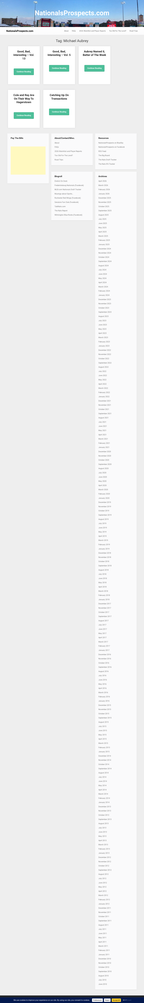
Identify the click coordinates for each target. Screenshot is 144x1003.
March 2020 (103, 490)
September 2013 (104, 819)
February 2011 (104, 950)
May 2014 (102, 785)
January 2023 (103, 346)
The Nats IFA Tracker (106, 164)
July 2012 (102, 878)
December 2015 (104, 705)
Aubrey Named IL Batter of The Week (88, 55)
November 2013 (104, 811)
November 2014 (104, 760)
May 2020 (102, 481)
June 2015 (102, 730)
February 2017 (104, 646)
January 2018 (103, 599)
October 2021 (103, 409)
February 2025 (104, 240)
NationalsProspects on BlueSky (110, 143)
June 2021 (102, 426)
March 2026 (103, 185)
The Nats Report (61, 211)
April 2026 (102, 181)
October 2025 (103, 206)
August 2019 (103, 519)
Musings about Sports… (64, 194)
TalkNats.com (60, 206)
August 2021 (103, 418)
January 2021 (103, 447)
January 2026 (103, 194)
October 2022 (103, 359)
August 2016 (103, 671)
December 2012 (104, 857)
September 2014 (104, 769)
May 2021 (102, 430)
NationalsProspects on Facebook (111, 147)
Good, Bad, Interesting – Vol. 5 (55, 55)
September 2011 (104, 921)
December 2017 (104, 604)
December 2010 (104, 959)
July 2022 (102, 371)
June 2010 (102, 984)
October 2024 (103, 257)
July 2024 (102, 270)
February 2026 (104, 189)
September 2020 (104, 464)
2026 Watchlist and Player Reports (92, 31)
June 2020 (102, 477)
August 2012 (103, 874)
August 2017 (103, 621)
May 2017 (102, 633)
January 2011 (103, 955)
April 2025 (102, 232)
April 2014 (102, 790)
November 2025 (104, 202)
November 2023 (104, 304)
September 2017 (104, 616)
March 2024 (103, 287)
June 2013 (102, 832)
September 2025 (104, 211)
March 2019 (103, 540)
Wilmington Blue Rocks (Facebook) (68, 215)
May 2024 (102, 278)
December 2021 (104, 401)
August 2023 (103, 316)
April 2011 (102, 942)
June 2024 (102, 274)
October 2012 (103, 866)
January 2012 (103, 904)
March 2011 (103, 946)
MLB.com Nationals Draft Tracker (68, 189)
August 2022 (103, 367)
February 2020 (104, 494)
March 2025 (103, 236)
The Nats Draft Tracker (107, 160)
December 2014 (104, 756)
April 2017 (102, 637)
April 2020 (102, 485)
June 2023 (102, 325)
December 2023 (104, 299)
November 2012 (104, 862)
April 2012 (102, 891)
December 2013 (104, 807)
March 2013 (103, 845)
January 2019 (103, 549)
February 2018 (104, 595)
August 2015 (103, 722)
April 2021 (102, 435)
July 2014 (102, 777)
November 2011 (104, 912)
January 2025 (103, 244)
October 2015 (103, 714)
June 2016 (102, 680)
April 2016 (102, 688)
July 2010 (102, 980)
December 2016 (104, 654)
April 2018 (102, 587)
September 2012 (104, 870)
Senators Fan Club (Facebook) (67, 202)
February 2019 (104, 544)
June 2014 (102, 781)
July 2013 (102, 828)
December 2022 (104, 350)
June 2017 (102, 629)
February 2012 (104, 900)
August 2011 (103, 925)
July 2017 (102, 625)
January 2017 (103, 650)
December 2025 (104, 198)
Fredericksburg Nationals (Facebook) (69, 185)
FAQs (74, 31)
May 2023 (102, 329)
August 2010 (103, 976)
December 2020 (104, 452)
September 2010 (104, 971)
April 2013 (102, 840)
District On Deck (61, 181)
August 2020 (103, 468)
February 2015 (104, 747)
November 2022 (104, 354)
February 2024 (104, 291)
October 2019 (103, 511)
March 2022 (103, 388)
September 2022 (104, 363)
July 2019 (102, 523)
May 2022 (102, 380)
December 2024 (104, 249)
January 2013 (103, 853)
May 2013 (102, 836)
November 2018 (104, 557)
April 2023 (102, 333)
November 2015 (104, 709)
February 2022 (104, 392)
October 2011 (103, 916)
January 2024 (103, 295)
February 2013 (104, 849)
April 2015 (102, 739)
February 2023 (104, 342)
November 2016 (104, 659)
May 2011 (102, 938)
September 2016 (104, 667)
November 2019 (104, 506)
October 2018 (103, 561)
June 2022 (102, 375)
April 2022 (102, 384)
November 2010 (104, 963)
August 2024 (103, 266)
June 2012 (102, 883)
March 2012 (103, 895)
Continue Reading (23, 72)
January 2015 (103, 752)
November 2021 (104, 405)
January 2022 (103, 397)
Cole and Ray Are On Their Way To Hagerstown (121, 55)
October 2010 (103, 967)
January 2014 (103, 802)
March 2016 (103, 692)
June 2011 (102, 933)
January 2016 (103, 701)
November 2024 (104, 253)
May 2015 (102, 735)
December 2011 (104, 908)
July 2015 (102, 726)
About (66, 31)
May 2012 (102, 887)
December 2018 (104, 553)
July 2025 (102, 219)
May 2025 (102, 228)
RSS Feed (102, 151)
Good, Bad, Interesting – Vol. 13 (22, 55)
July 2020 (102, 473)
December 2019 (104, 502)
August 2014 (103, 773)
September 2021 (104, 414)
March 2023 (103, 337)
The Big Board (104, 155)
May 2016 (102, 684)
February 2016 (104, 697)
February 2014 (104, 798)
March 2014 (103, 794)
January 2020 (103, 498)
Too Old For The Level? (117, 31)
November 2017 (104, 608)
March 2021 (103, 439)
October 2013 (103, 815)
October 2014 (103, 764)
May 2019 (102, 532)
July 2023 (102, 321)
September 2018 (104, 566)
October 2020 (103, 460)
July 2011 (102, 929)
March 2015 (103, 743)
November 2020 (104, 456)
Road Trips (134, 31)
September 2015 (104, 718)
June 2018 (102, 578)
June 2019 (102, 528)
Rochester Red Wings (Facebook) (68, 198)
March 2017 (103, 642)
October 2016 (103, 663)
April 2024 (102, 282)
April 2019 (102, 536)
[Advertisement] (28, 160)
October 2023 (103, 308)
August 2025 (103, 215)
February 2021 (104, 443)
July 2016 (102, 675)
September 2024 (104, 261)
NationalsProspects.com (72, 13)
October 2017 (103, 612)
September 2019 (104, 515)
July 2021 (102, 422)
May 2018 (102, 582)
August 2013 (103, 823)
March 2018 (103, 591)
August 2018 (103, 570)
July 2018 (102, 574)
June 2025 (102, 223)
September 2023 (104, 312)
